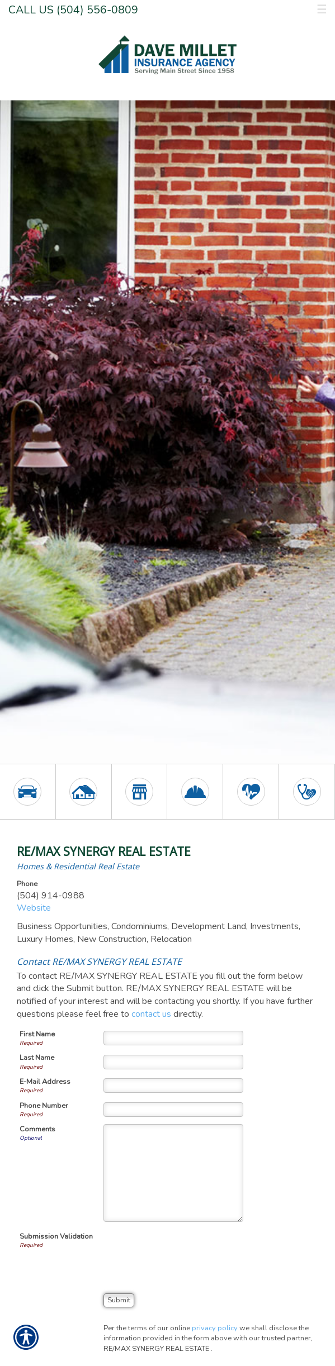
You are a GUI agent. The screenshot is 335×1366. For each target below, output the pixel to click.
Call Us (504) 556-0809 (73, 9)
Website (34, 908)
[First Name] (173, 1038)
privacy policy (215, 1328)
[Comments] (173, 1173)
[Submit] (118, 1300)
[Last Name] (173, 1062)
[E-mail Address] (173, 1085)
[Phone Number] (173, 1109)
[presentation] (188, 1253)
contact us (151, 1014)
